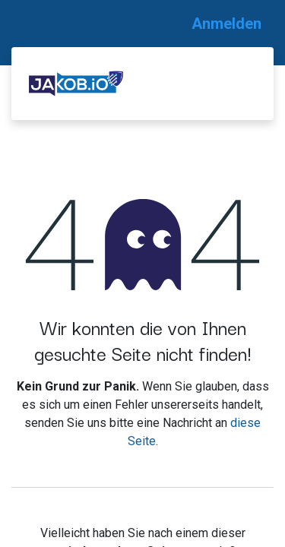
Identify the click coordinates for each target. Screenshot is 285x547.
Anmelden (226, 23)
